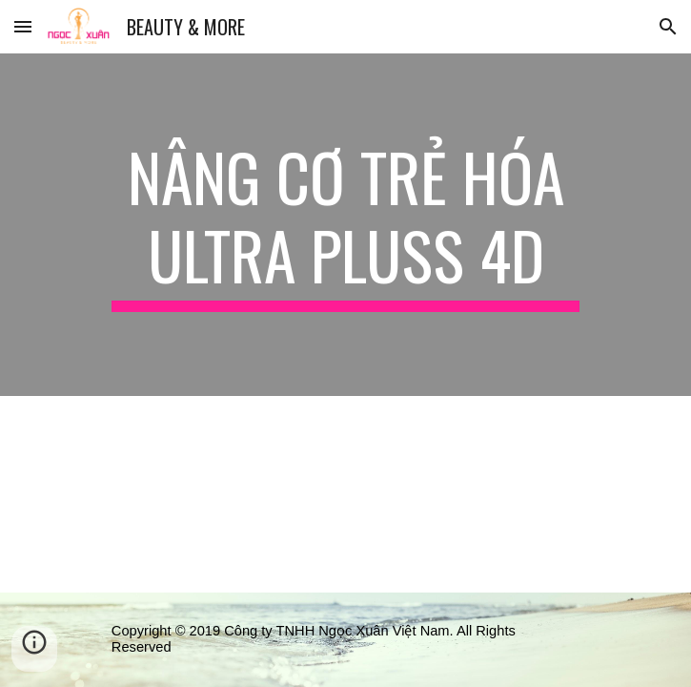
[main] (345, 225)
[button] (23, 26)
